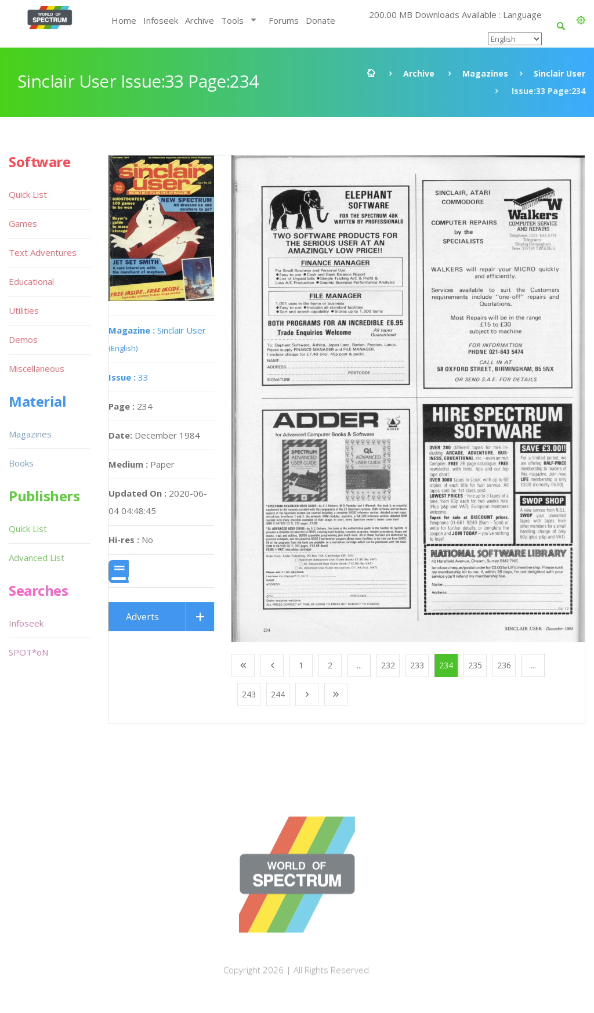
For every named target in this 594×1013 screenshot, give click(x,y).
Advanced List (36, 557)
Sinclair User (559, 73)
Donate (320, 20)
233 (417, 665)
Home (123, 20)
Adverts (142, 616)
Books (21, 463)
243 (249, 694)
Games (23, 223)
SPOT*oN (28, 652)
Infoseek (160, 20)
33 (128, 377)
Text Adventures (43, 252)
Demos (23, 339)
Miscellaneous (36, 368)
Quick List (28, 194)
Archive (199, 20)
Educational (31, 281)
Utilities (24, 310)
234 (446, 665)
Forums (284, 20)
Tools (232, 20)
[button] (581, 20)
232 (388, 665)
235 (475, 665)
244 (278, 694)
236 (504, 665)
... (359, 665)
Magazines (485, 73)
